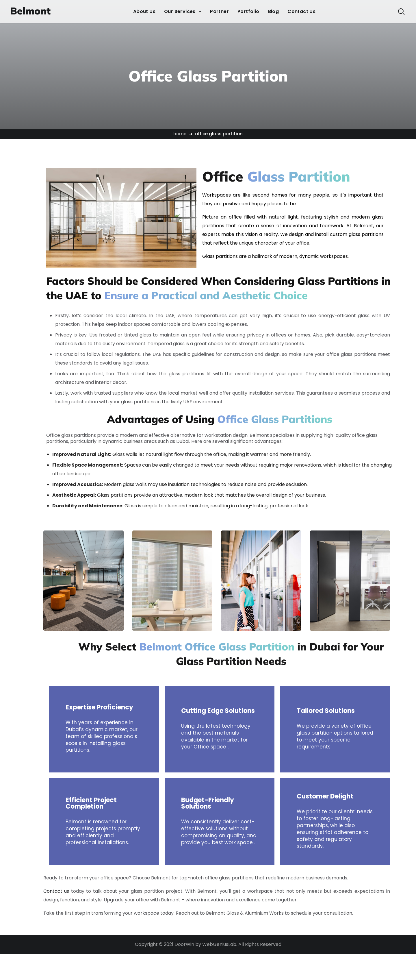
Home (179, 134)
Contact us (56, 891)
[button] (401, 11)
